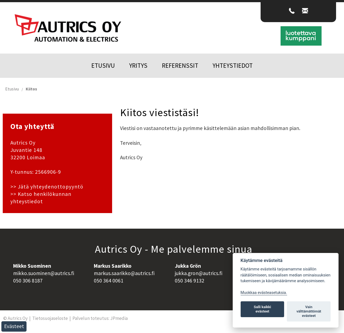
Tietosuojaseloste (50, 318)
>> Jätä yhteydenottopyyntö (46, 186)
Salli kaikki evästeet (262, 309)
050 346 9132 (189, 280)
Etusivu (103, 65)
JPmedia (119, 318)
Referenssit (180, 65)
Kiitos (31, 89)
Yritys (138, 65)
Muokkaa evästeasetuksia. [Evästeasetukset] (264, 292)
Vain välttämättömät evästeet (308, 311)
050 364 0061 (108, 280)
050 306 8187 (28, 280)
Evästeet (14, 326)
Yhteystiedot (232, 65)
